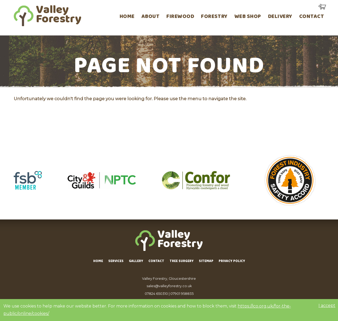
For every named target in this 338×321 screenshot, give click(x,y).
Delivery (280, 17)
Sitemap (206, 261)
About (150, 17)
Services (116, 261)
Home (127, 17)
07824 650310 (156, 294)
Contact (311, 17)
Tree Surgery (182, 261)
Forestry (214, 17)
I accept (326, 305)
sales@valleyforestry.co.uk (169, 286)
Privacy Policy (232, 261)
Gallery (136, 261)
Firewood (180, 17)
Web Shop (247, 17)
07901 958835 (182, 294)
